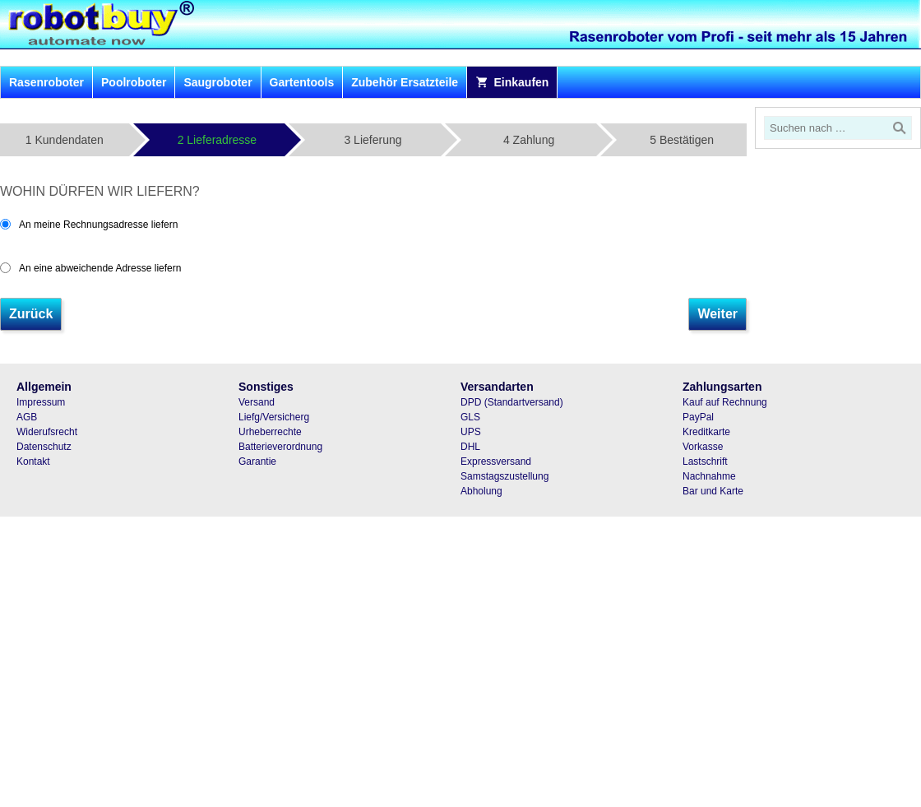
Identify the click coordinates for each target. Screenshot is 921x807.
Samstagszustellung (504, 476)
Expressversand (495, 461)
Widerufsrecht (46, 432)
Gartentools (302, 82)
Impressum (40, 402)
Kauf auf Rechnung (725, 402)
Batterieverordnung (280, 446)
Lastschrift (705, 461)
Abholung (481, 491)
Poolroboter (133, 82)
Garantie (257, 461)
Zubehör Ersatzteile (404, 82)
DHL (470, 446)
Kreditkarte (706, 432)
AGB (26, 417)
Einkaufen (511, 82)
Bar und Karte (713, 491)
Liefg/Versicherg (273, 417)
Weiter (717, 314)
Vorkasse (703, 446)
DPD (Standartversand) (511, 402)
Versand (256, 402)
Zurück (31, 314)
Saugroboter (217, 82)
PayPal (698, 417)
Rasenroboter (46, 82)
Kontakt (33, 461)
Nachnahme (709, 476)
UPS (470, 432)
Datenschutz (44, 446)
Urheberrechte (270, 432)
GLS (470, 417)
